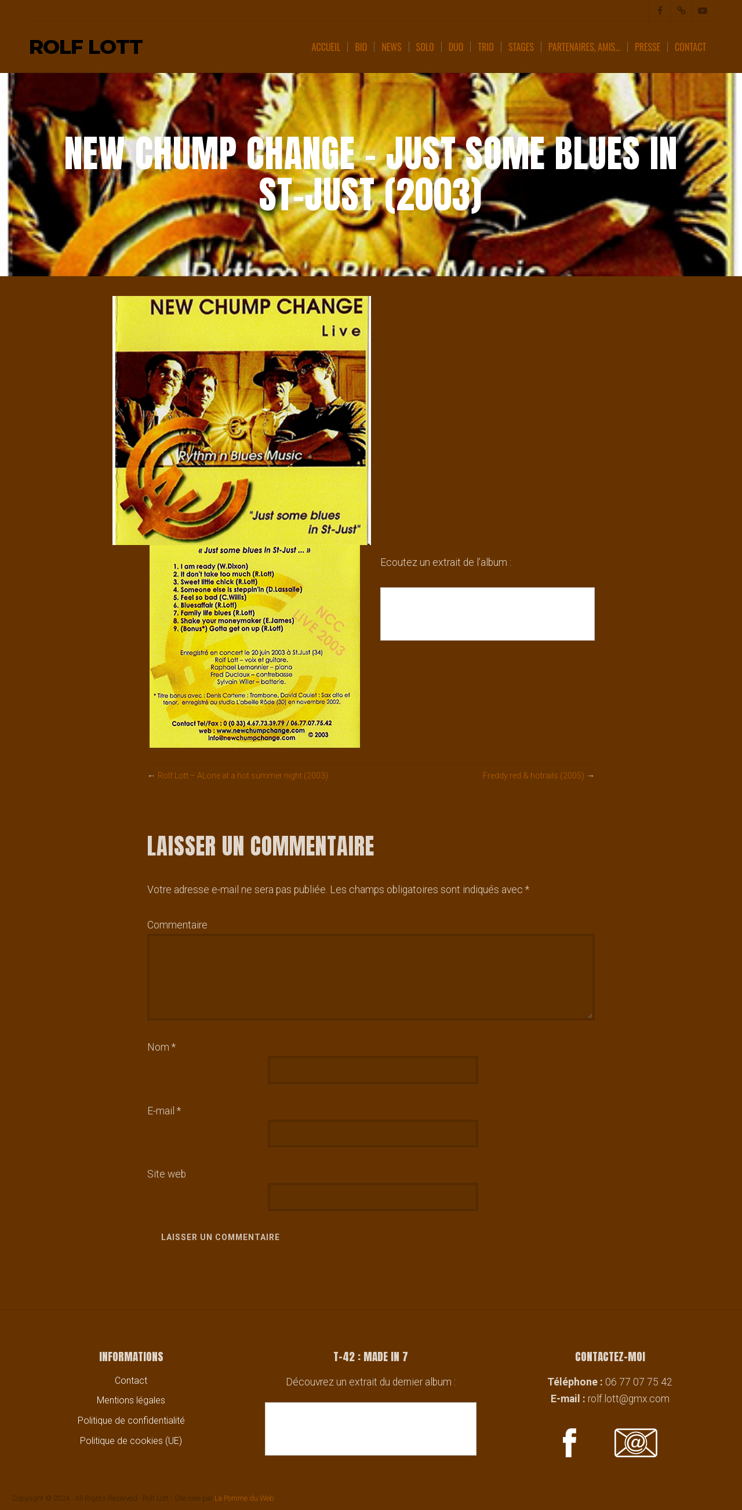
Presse (647, 47)
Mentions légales (131, 1400)
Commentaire (177, 925)
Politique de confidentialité (131, 1420)
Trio (486, 47)
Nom (161, 1047)
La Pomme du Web (244, 1498)
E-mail (164, 1111)
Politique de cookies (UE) (131, 1440)
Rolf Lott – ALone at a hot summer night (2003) (245, 776)
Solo (425, 47)
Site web (166, 1174)
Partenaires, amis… (584, 47)
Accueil (326, 47)
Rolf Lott (86, 47)
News (391, 47)
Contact (690, 47)
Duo (456, 47)
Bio (361, 47)
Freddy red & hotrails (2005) (532, 776)
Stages (521, 47)
